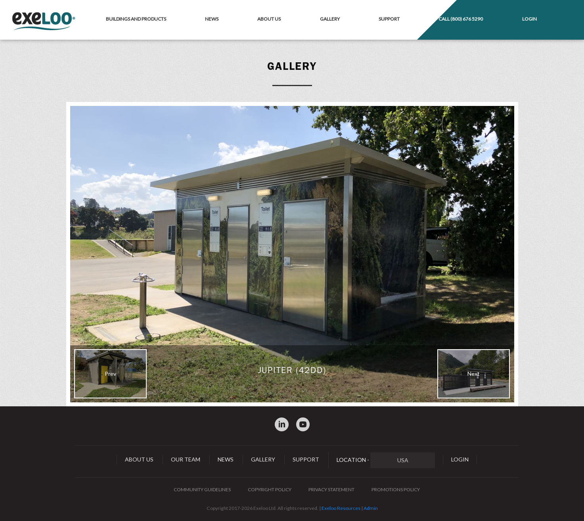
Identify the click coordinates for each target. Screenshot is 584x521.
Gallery (330, 19)
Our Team (185, 459)
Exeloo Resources (341, 508)
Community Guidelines (202, 489)
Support (389, 19)
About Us (269, 19)
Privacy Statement (331, 489)
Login (529, 19)
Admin (371, 508)
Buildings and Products (136, 19)
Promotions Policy (395, 489)
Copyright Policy (269, 489)
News (211, 19)
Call (460, 19)
